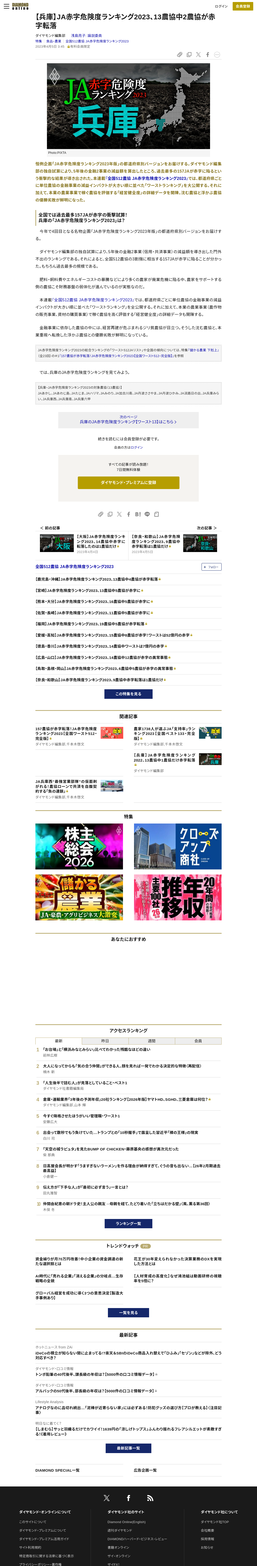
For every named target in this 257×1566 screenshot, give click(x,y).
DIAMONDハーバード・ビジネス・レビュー (137, 1539)
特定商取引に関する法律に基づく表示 (46, 1556)
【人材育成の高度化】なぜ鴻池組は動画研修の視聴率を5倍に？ (178, 1278)
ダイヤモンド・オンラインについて (45, 1512)
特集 (38, 41)
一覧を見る (128, 1313)
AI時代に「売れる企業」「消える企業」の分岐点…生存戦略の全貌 (79, 1278)
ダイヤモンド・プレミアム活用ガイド (44, 1539)
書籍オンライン (118, 1547)
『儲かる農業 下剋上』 (203, 350)
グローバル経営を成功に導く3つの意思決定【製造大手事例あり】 (79, 1295)
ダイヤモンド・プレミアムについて (42, 1530)
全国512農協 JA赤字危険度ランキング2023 (97, 41)
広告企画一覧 (145, 1470)
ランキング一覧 (128, 1223)
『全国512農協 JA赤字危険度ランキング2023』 (146, 178)
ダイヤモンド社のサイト (126, 1512)
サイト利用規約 (30, 1547)
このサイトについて (32, 1522)
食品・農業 (53, 41)
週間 (152, 1041)
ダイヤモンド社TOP (215, 1522)
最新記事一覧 (128, 1448)
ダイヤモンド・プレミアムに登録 (128, 483)
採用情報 (207, 1539)
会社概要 (207, 1530)
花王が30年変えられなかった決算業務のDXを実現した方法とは (178, 1261)
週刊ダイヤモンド (120, 1530)
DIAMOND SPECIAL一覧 (57, 1470)
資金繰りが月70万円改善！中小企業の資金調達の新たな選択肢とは (79, 1261)
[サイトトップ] (18, 6)
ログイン (221, 6)
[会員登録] (243, 6)
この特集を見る (129, 694)
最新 (59, 1041)
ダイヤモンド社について (219, 1512)
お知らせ (207, 1547)
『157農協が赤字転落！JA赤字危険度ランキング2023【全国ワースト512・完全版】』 (116, 356)
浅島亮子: (86, 36)
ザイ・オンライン (119, 1556)
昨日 (105, 1041)
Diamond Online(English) (127, 1522)
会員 (198, 1041)
